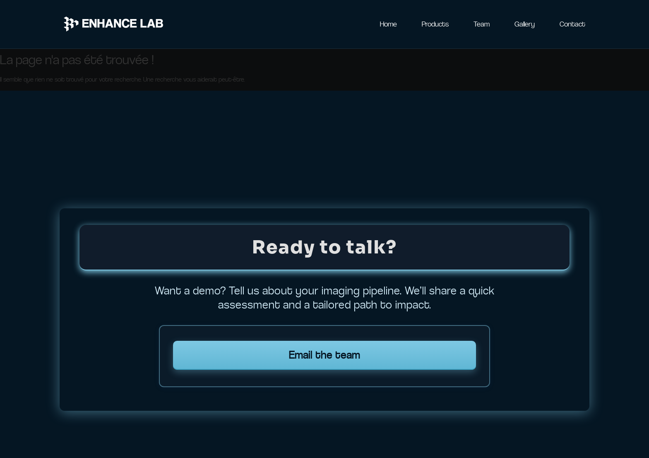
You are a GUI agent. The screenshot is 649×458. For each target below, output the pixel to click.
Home (388, 24)
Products (435, 24)
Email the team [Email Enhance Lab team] (324, 355)
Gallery (524, 24)
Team (482, 24)
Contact (572, 24)
